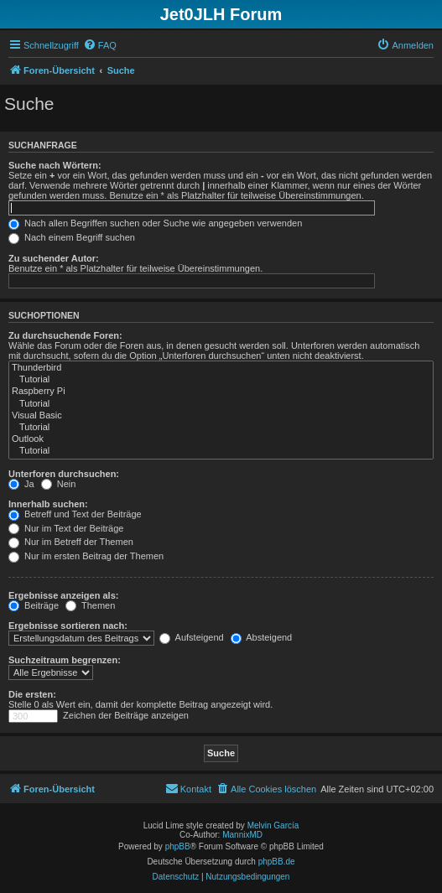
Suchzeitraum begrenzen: (64, 660)
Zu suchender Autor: (53, 258)
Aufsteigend (191, 637)
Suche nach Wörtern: (54, 165)
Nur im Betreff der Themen (70, 542)
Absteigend (262, 637)
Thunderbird (221, 368)
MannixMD (242, 834)
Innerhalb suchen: (48, 504)
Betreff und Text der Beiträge (75, 514)
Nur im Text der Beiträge (65, 528)
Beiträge (33, 605)
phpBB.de (276, 861)
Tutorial (221, 380)
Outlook (221, 439)
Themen (90, 605)
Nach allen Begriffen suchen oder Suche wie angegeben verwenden (155, 223)
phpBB (177, 846)
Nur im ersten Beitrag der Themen (86, 556)
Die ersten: (32, 694)
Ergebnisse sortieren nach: (67, 625)
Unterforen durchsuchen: (63, 474)
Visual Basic (221, 416)
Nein (58, 484)
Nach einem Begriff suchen (71, 237)
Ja (21, 484)
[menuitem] (100, 45)
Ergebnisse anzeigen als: (63, 595)
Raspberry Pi (221, 391)
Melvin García (273, 825)
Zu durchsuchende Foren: (65, 335)
